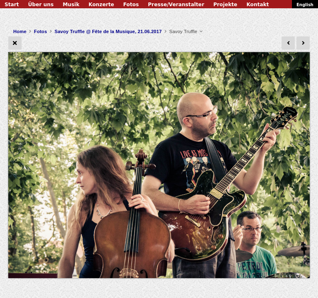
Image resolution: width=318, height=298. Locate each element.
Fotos (131, 4)
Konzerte (101, 4)
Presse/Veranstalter (176, 4)
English (304, 4)
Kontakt (257, 4)
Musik (71, 4)
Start (12, 4)
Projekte (225, 4)
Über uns (41, 4)
